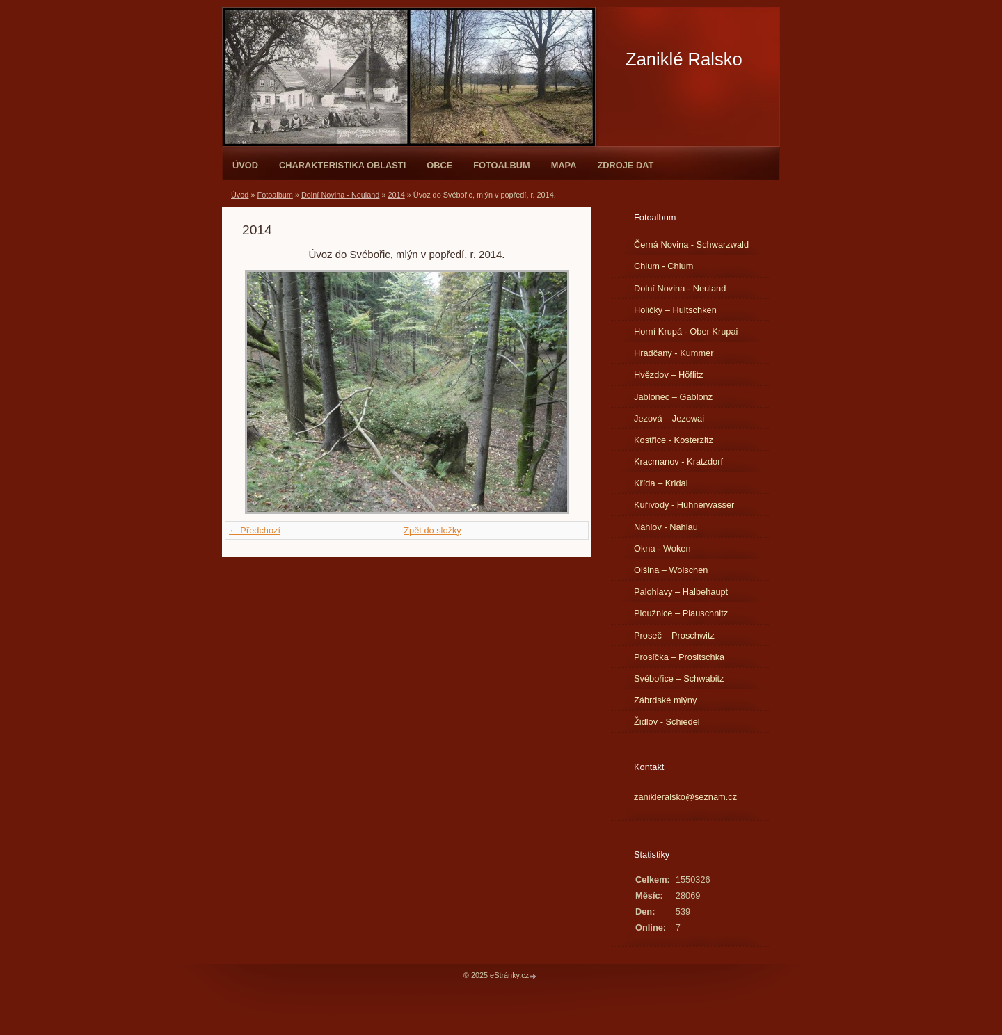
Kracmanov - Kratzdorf (678, 461)
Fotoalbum (501, 165)
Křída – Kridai (661, 483)
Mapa (564, 165)
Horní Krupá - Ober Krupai (686, 331)
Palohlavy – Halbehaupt (681, 591)
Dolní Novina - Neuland (340, 195)
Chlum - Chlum (663, 266)
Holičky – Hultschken (675, 310)
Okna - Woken (662, 548)
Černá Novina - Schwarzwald (691, 244)
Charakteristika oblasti (342, 165)
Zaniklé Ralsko (684, 59)
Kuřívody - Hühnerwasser (684, 504)
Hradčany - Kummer (674, 353)
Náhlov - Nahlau (666, 527)
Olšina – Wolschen (671, 570)
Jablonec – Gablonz (673, 397)
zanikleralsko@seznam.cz (685, 797)
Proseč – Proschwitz (674, 635)
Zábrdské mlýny (665, 700)
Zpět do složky (432, 530)
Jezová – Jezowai (669, 418)
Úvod (245, 165)
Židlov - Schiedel (667, 721)
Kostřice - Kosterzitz (673, 440)
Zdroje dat (625, 165)
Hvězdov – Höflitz (668, 374)
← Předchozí (254, 530)
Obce (439, 165)
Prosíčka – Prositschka (679, 657)
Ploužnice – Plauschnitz (681, 613)
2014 (396, 195)
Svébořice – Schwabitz (679, 678)
